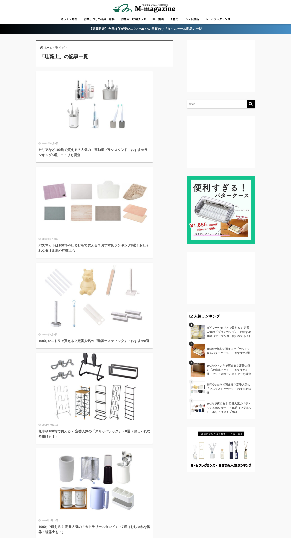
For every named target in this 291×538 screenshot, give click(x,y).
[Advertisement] (220, 70)
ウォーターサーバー (208, 521)
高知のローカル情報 (147, 521)
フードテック (233, 521)
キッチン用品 (69, 19)
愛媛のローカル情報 (90, 521)
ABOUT (39, 521)
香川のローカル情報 (61, 521)
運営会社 (250, 521)
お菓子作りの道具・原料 (99, 19)
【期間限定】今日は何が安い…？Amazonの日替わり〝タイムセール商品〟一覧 (145, 29)
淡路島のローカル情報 (178, 521)
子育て (174, 19)
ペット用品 (192, 19)
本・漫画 (158, 19)
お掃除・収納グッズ (133, 19)
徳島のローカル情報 (118, 521)
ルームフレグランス (217, 19)
